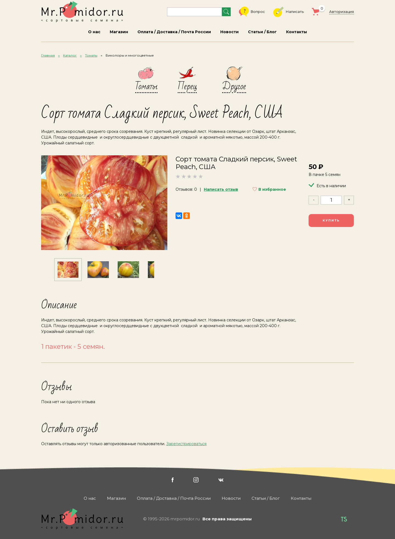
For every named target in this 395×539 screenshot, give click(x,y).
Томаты (91, 55)
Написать (288, 12)
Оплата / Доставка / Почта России (174, 31)
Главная (48, 55)
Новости (229, 31)
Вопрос (252, 12)
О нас (94, 31)
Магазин (119, 31)
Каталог (70, 55)
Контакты (296, 31)
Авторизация (341, 11)
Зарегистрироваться (186, 443)
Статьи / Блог (262, 31)
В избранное (272, 189)
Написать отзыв (221, 189)
